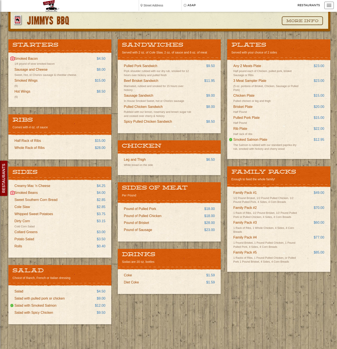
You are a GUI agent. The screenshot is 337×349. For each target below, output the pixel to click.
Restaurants (308, 5)
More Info (302, 21)
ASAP (191, 5)
